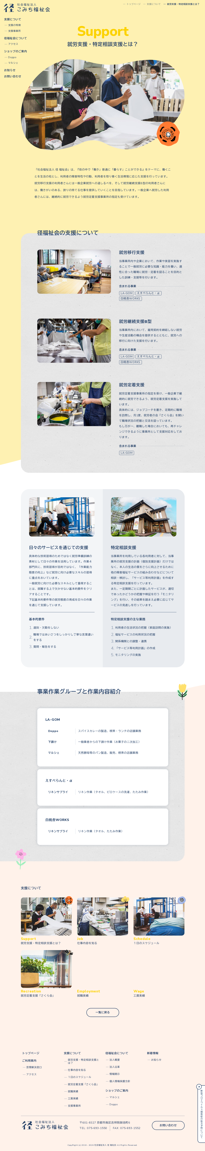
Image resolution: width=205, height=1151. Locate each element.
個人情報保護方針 (120, 1081)
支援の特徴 (14, 25)
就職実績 (73, 1091)
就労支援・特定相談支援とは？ (83, 1061)
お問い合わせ (12, 76)
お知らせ (10, 70)
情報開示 (115, 1074)
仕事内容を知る (77, 1070)
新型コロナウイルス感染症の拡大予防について (201, 1114)
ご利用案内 (29, 1061)
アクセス (13, 44)
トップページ (30, 1053)
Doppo (12, 57)
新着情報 (152, 1053)
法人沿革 (115, 1067)
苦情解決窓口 (34, 1067)
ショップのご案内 (15, 51)
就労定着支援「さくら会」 (83, 1084)
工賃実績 (73, 1098)
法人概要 (115, 1060)
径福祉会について (15, 38)
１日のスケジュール (79, 1077)
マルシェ (13, 63)
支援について (12, 19)
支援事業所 (14, 31)
